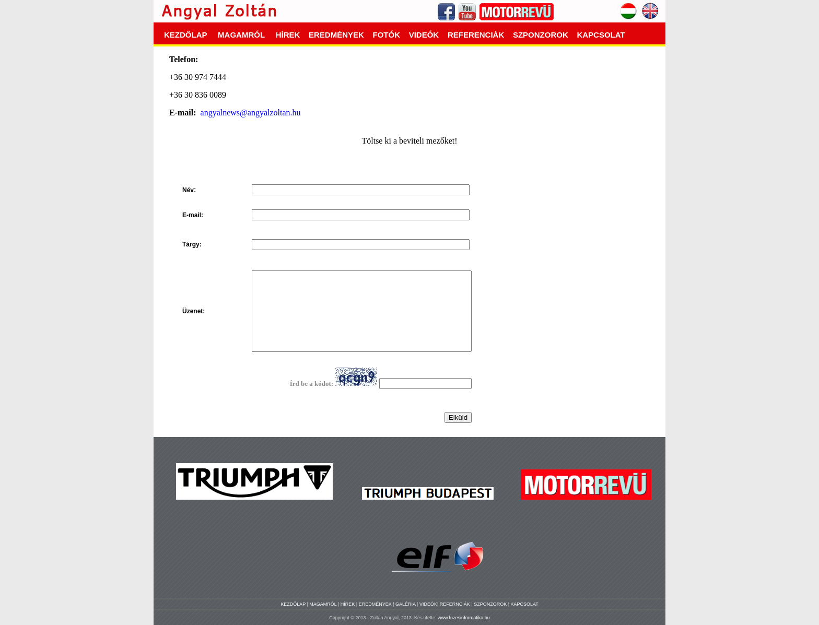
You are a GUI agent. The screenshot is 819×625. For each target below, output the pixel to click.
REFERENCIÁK (476, 34)
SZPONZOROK (540, 34)
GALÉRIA (406, 604)
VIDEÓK (424, 34)
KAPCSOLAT (601, 34)
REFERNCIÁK (456, 604)
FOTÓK (387, 34)
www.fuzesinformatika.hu (464, 617)
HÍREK (288, 34)
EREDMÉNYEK (336, 34)
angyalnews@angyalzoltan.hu (251, 112)
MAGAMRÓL (241, 34)
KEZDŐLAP (185, 34)
